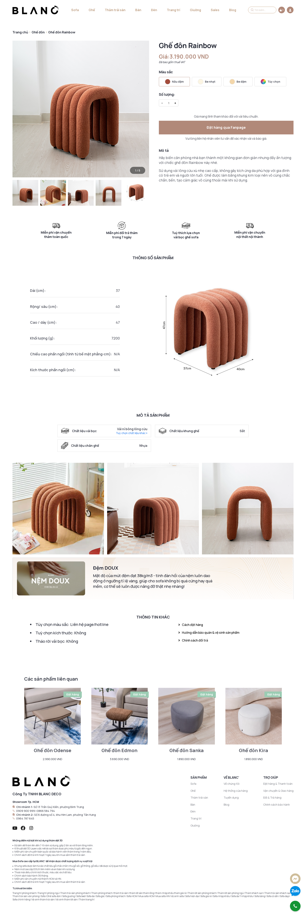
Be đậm (238, 81)
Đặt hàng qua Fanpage (226, 127)
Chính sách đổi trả (193, 640)
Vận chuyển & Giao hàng (278, 791)
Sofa (75, 10)
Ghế (92, 10)
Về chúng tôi (231, 784)
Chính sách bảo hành (276, 804)
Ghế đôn (38, 32)
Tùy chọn (270, 81)
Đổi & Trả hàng (272, 797)
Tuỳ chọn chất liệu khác (131, 433)
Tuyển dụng (231, 797)
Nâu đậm (174, 81)
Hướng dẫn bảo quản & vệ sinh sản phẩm (208, 632)
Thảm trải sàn (115, 10)
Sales (215, 10)
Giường (195, 10)
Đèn (154, 10)
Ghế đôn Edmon (119, 750)
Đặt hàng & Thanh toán (278, 784)
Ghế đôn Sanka (186, 750)
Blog (232, 10)
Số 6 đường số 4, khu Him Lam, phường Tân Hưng (65, 815)
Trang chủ (20, 32)
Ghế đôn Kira (253, 750)
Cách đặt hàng (190, 625)
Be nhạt (206, 81)
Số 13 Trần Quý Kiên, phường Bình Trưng (59, 807)
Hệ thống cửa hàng (236, 791)
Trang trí (173, 10)
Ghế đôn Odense (52, 750)
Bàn (138, 10)
